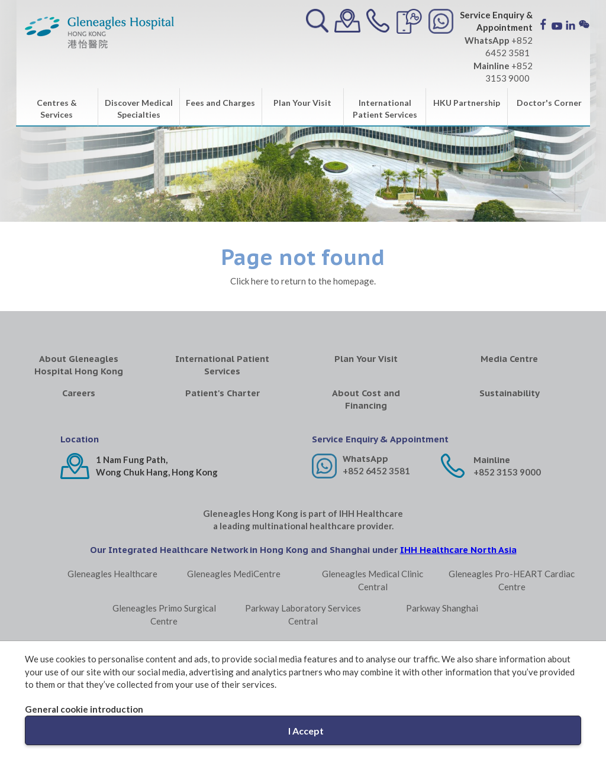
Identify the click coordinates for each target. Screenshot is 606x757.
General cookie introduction (84, 709)
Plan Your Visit (302, 103)
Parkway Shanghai (442, 608)
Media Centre (509, 358)
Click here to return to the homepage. (303, 281)
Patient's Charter (222, 393)
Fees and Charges (220, 103)
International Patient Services (385, 108)
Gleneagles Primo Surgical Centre (164, 614)
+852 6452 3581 (376, 470)
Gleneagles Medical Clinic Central (372, 579)
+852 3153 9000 (507, 472)
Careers (78, 393)
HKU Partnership (466, 103)
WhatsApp (365, 458)
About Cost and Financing (366, 399)
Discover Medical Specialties (139, 108)
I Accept (306, 730)
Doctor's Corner (549, 103)
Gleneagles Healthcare (112, 573)
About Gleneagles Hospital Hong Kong (78, 365)
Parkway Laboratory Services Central (303, 614)
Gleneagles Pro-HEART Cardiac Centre (512, 579)
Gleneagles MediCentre (234, 573)
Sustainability (509, 393)
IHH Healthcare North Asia (458, 549)
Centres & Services (57, 108)
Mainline (491, 459)
